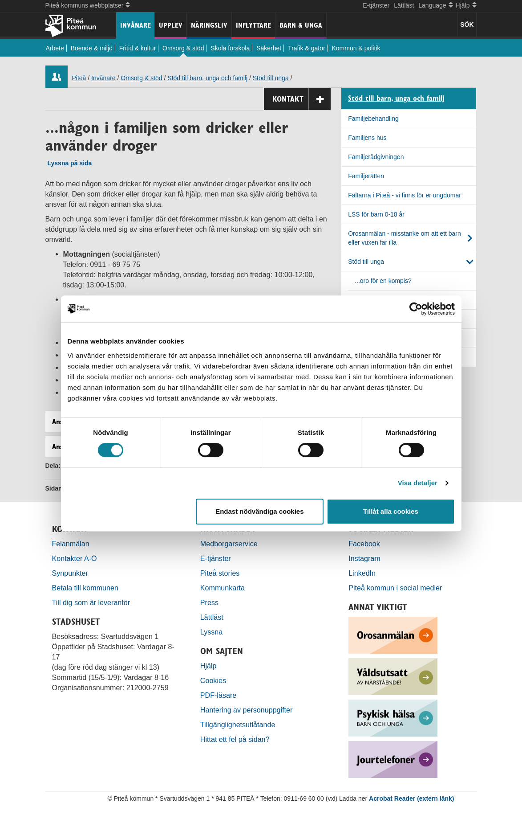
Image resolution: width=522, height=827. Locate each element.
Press (209, 602)
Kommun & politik (356, 48)
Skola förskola (230, 48)
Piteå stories (220, 573)
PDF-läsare (218, 695)
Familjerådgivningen (376, 156)
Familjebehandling (373, 118)
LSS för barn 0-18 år (376, 214)
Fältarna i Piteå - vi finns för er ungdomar (404, 195)
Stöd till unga (271, 78)
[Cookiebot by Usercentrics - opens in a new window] (416, 308)
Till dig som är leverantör (92, 602)
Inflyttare (253, 25)
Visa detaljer (417, 483)
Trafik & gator (306, 48)
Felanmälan (70, 544)
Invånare (135, 25)
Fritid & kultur (137, 48)
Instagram (364, 558)
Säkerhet (268, 48)
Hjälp (208, 666)
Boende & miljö (92, 48)
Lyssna (211, 632)
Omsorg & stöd (183, 48)
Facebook (364, 544)
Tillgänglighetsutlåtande (237, 725)
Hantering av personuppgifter (246, 710)
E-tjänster (376, 5)
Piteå (79, 78)
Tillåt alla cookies (390, 511)
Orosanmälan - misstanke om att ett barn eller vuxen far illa (404, 238)
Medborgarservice (229, 544)
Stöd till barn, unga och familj (207, 78)
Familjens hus (367, 137)
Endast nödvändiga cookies (259, 511)
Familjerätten (366, 176)
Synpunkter (70, 573)
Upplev (170, 25)
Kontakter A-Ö (74, 558)
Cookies (213, 680)
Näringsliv (209, 25)
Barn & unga (300, 25)
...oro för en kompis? (383, 280)
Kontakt (301, 99)
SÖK (466, 24)
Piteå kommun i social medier (395, 588)
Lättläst (404, 5)
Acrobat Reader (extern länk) (411, 798)
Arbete (55, 48)
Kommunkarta (222, 588)
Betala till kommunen (85, 588)
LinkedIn (362, 573)
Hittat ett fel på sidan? (235, 739)
